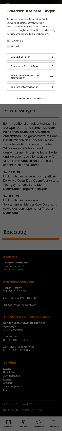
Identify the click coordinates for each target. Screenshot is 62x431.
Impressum (39, 98)
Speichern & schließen (24, 66)
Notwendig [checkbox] (17, 41)
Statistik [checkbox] (15, 46)
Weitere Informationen (24, 87)
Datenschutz (23, 98)
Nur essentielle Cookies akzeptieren (25, 76)
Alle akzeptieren (20, 57)
